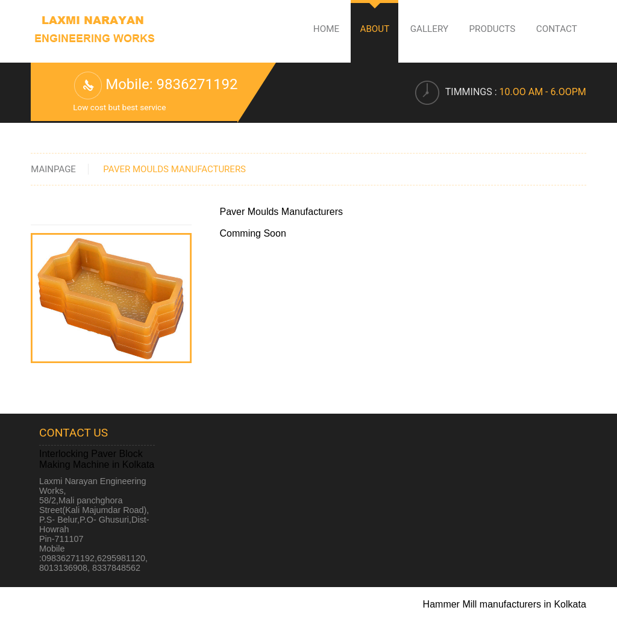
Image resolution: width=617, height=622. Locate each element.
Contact (556, 28)
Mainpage (53, 169)
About (374, 28)
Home (326, 28)
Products (492, 28)
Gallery (429, 28)
